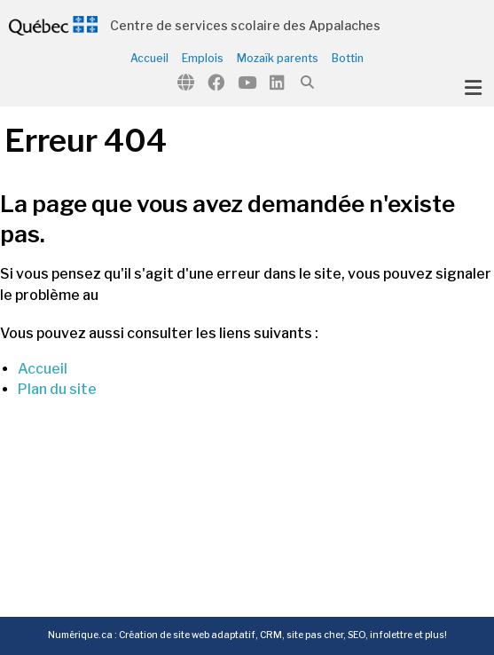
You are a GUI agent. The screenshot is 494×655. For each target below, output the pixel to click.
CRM (271, 635)
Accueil (149, 58)
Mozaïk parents (277, 58)
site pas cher (314, 635)
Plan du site (57, 389)
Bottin (348, 58)
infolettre (391, 635)
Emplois (202, 58)
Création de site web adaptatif (187, 635)
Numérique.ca (80, 635)
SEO (356, 635)
